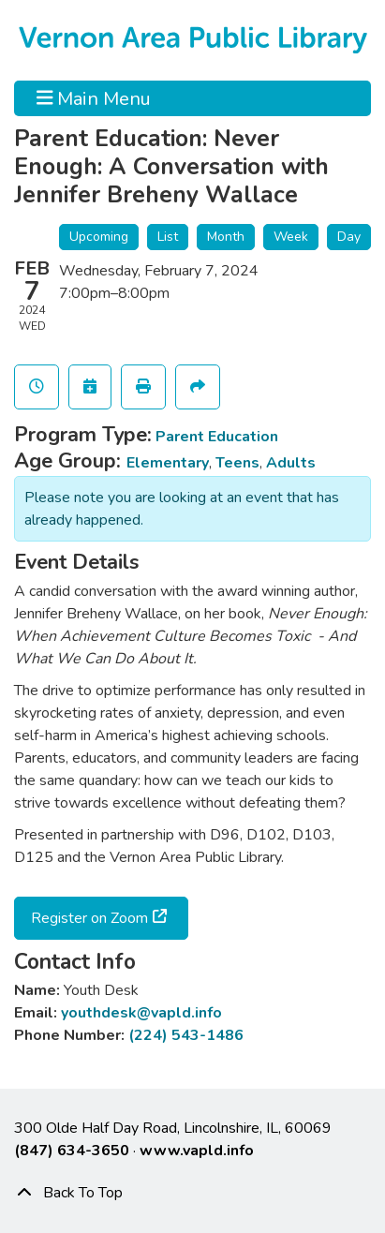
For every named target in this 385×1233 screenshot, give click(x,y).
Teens (237, 463)
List (167, 236)
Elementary (167, 463)
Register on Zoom (89, 918)
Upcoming (98, 236)
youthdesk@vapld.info (141, 1013)
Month (225, 236)
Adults (291, 463)
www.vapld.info (197, 1150)
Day (349, 236)
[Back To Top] (192, 1193)
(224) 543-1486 (186, 1035)
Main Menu (94, 98)
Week (291, 236)
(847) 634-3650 (71, 1150)
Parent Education (216, 436)
